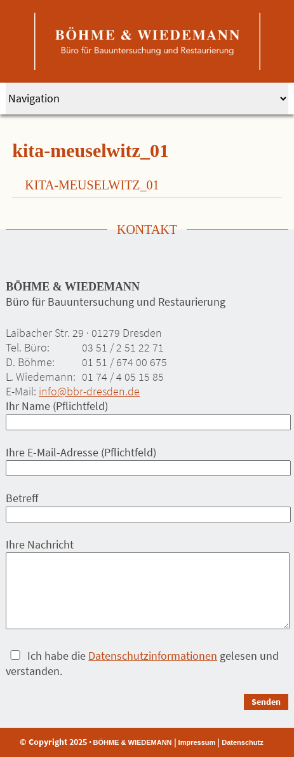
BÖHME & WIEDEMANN (132, 742)
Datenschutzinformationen (152, 655)
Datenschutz (242, 742)
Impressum (197, 742)
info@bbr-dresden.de (89, 391)
